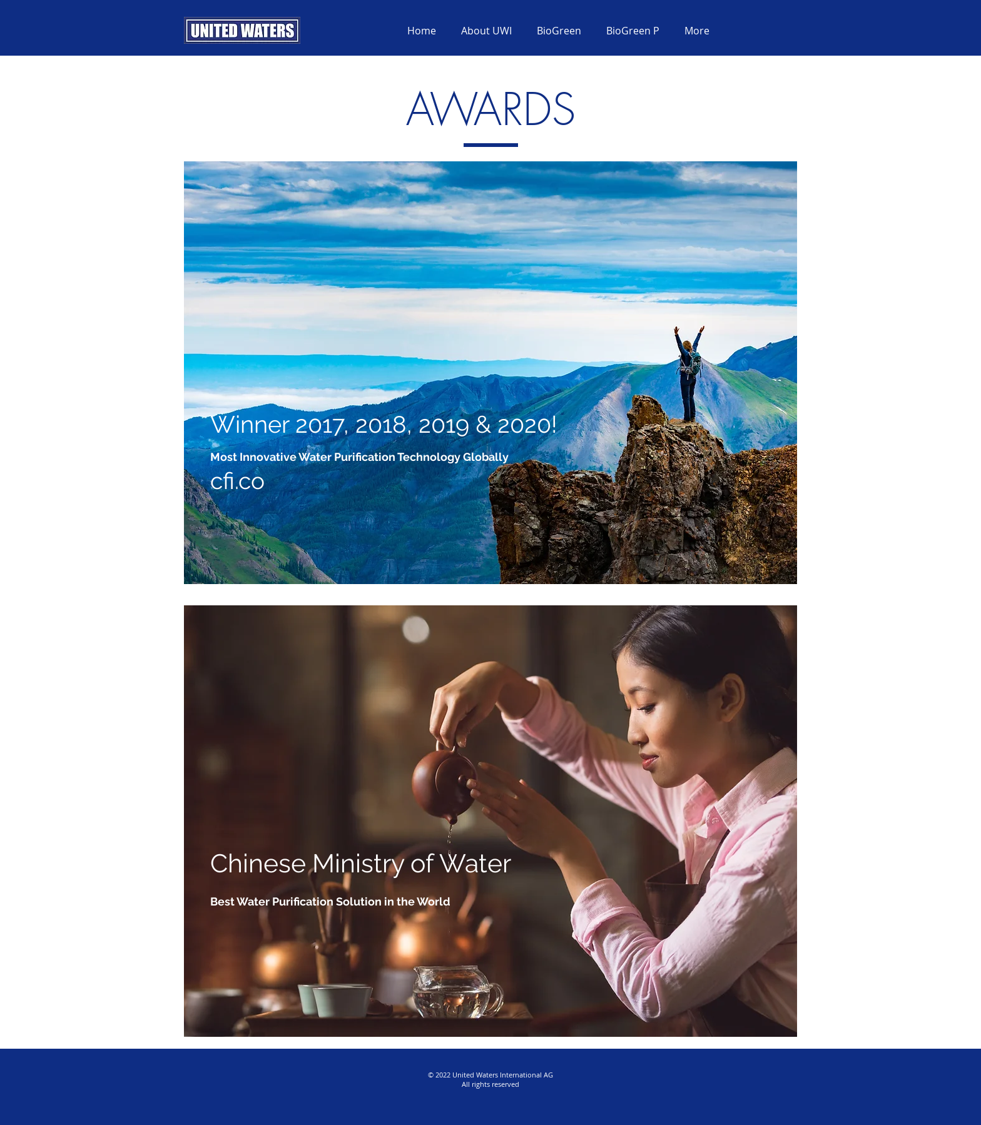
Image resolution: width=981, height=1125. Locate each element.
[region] (490, 372)
